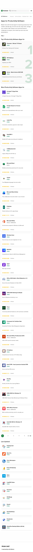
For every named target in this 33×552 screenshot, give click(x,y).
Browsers (12, 16)
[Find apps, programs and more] (19, 11)
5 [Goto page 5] (24, 435)
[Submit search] (10, 11)
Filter (3, 35)
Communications (18, 16)
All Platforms (4, 16)
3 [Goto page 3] (13, 435)
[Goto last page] (29, 435)
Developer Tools (25, 16)
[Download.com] (4, 10)
